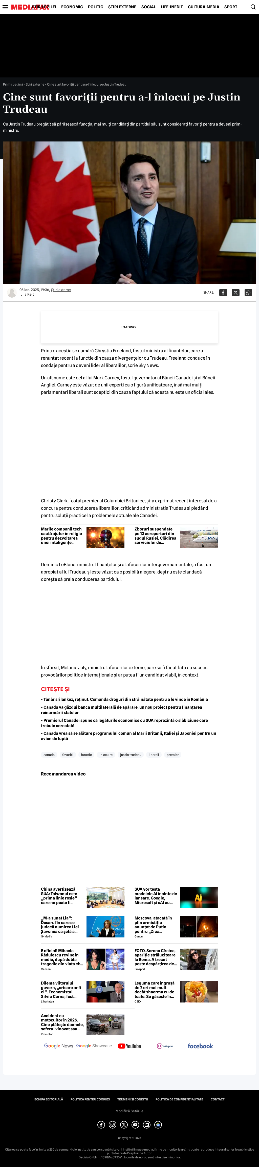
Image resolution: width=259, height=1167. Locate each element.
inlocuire (106, 755)
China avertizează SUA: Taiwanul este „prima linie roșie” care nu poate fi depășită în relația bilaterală (59, 896)
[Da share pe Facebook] (223, 292)
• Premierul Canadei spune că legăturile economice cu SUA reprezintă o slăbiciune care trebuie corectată (124, 723)
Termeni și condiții (132, 1099)
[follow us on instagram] (165, 1046)
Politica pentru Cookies (90, 1099)
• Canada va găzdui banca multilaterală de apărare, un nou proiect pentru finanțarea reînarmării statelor (121, 710)
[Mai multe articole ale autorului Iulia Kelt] (12, 293)
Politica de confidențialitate (179, 1099)
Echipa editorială (48, 1099)
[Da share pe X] (236, 292)
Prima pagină (13, 84)
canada (49, 755)
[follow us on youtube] (129, 1046)
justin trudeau (130, 755)
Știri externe (122, 7)
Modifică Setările (129, 1111)
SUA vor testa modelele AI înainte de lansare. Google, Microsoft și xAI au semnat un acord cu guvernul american (156, 896)
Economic (72, 7)
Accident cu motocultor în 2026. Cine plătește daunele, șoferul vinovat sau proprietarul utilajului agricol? (62, 1022)
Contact (218, 1099)
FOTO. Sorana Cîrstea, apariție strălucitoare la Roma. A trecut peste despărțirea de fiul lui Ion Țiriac (155, 957)
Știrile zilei (44, 7)
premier (173, 755)
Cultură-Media (203, 7)
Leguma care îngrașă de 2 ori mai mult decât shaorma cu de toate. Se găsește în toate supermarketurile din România (155, 990)
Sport (230, 7)
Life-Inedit (172, 7)
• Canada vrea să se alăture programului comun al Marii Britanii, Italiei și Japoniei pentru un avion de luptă (128, 736)
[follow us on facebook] (200, 1046)
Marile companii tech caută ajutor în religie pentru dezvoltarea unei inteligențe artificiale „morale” (61, 536)
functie (86, 755)
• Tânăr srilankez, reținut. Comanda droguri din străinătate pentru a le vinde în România (124, 699)
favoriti (67, 755)
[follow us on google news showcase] (94, 1046)
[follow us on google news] (58, 1046)
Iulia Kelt (26, 294)
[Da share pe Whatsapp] (248, 292)
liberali (154, 755)
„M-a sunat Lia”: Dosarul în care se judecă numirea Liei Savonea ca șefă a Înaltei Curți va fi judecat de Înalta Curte (60, 925)
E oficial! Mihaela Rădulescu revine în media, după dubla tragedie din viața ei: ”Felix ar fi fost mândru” (60, 957)
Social (148, 7)
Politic (95, 7)
